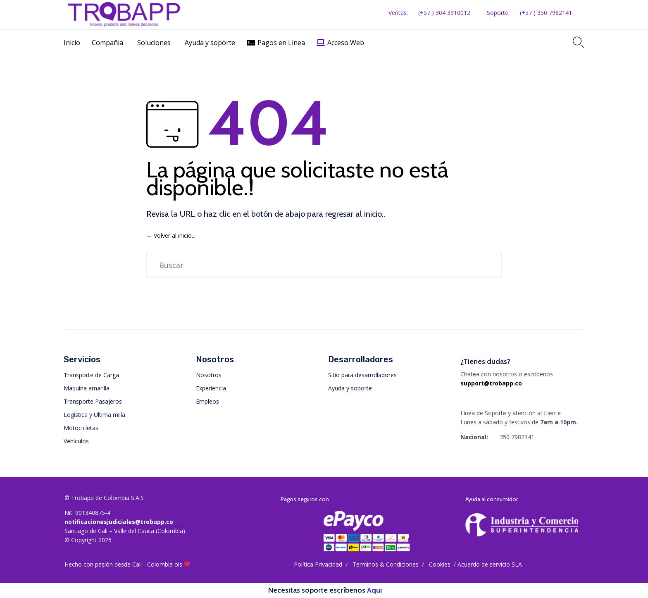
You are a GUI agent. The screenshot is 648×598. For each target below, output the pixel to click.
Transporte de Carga (91, 375)
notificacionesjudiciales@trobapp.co (118, 522)
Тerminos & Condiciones (386, 564)
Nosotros (209, 375)
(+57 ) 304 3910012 (444, 13)
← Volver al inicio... (170, 235)
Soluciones (154, 42)
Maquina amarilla (87, 388)
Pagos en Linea (281, 42)
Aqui (374, 590)
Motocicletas (81, 428)
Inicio (72, 42)
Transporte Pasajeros (93, 401)
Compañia (107, 42)
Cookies (439, 564)
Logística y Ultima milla (94, 415)
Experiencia (211, 388)
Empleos (207, 401)
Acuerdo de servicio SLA (489, 564)
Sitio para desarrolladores (362, 375)
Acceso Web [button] (345, 42)
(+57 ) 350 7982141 (546, 13)
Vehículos (76, 441)
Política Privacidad (318, 564)
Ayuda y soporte (210, 42)
